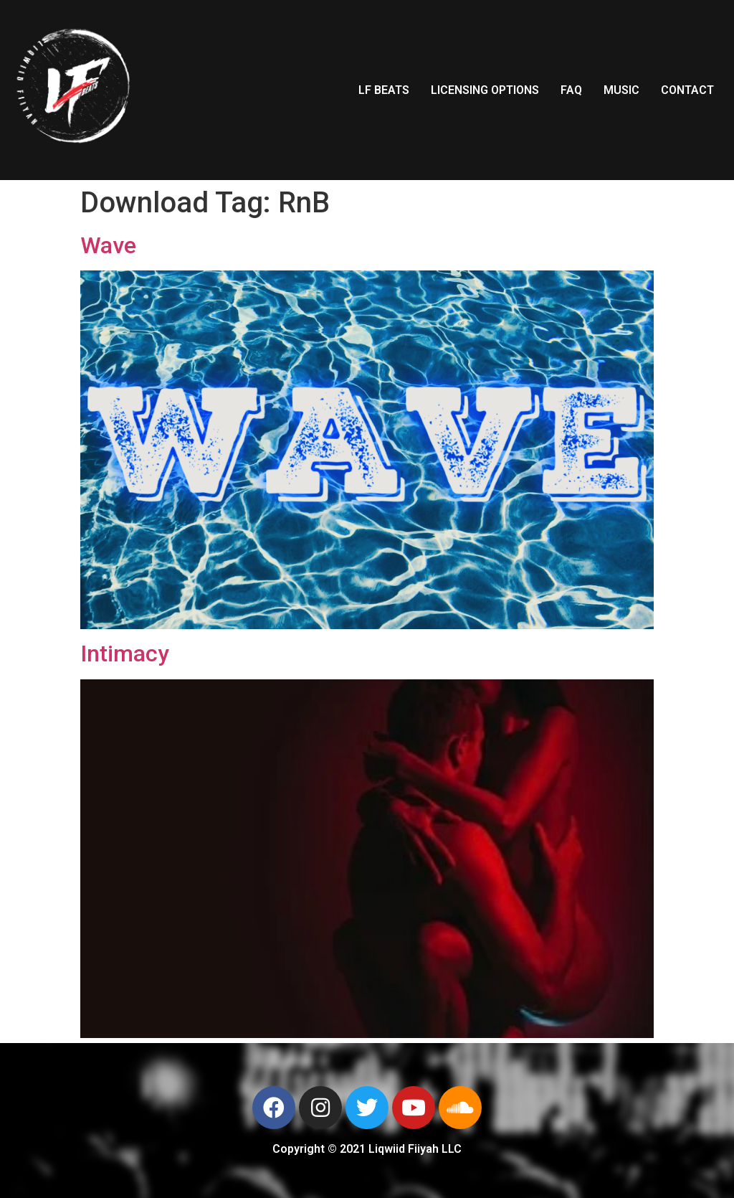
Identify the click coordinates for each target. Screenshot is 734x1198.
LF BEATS (383, 90)
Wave (108, 245)
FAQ (571, 90)
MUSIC (621, 90)
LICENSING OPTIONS (485, 90)
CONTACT (687, 90)
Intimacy (124, 653)
